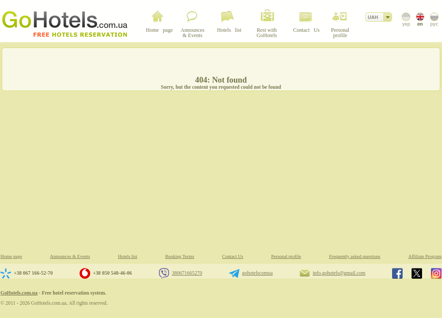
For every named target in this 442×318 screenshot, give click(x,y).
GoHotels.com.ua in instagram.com (436, 273)
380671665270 (187, 273)
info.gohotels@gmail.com (338, 273)
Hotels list (127, 256)
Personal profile (286, 256)
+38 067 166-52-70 (33, 273)
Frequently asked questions (354, 256)
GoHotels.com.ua (19, 292)
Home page (11, 256)
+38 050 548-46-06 (112, 273)
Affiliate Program (425, 256)
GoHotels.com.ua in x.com (417, 273)
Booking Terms (179, 256)
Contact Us (233, 256)
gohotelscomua (257, 273)
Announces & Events (70, 256)
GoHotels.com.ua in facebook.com (397, 273)
